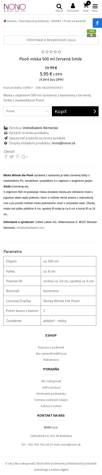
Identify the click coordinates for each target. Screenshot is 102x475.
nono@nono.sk (71, 444)
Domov (10, 21)
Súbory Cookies (51, 406)
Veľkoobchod (51, 387)
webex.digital (59, 470)
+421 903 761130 (38, 444)
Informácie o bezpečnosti (51, 39)
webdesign (41, 470)
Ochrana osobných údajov (51, 400)
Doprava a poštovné (51, 347)
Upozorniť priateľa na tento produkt (37, 138)
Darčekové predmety (34, 21)
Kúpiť (61, 111)
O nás (8, 463)
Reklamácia (51, 360)
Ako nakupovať (51, 381)
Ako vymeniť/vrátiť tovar (51, 354)
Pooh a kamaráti (75, 21)
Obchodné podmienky (51, 394)
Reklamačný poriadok (82, 463)
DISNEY (56, 21)
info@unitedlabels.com (30, 227)
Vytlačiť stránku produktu (29, 132)
